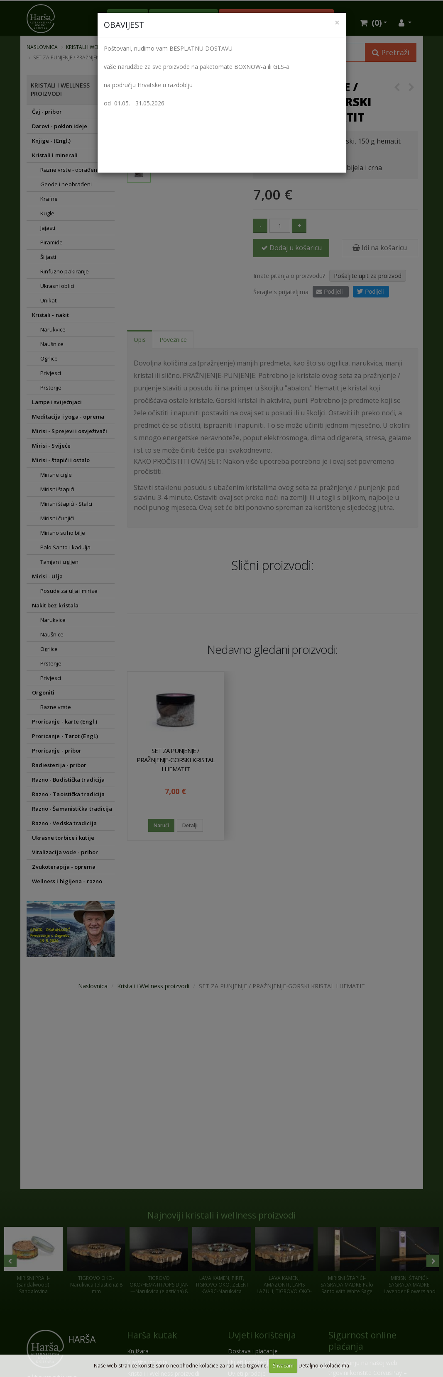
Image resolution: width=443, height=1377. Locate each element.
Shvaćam (283, 1365)
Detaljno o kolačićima (324, 1365)
